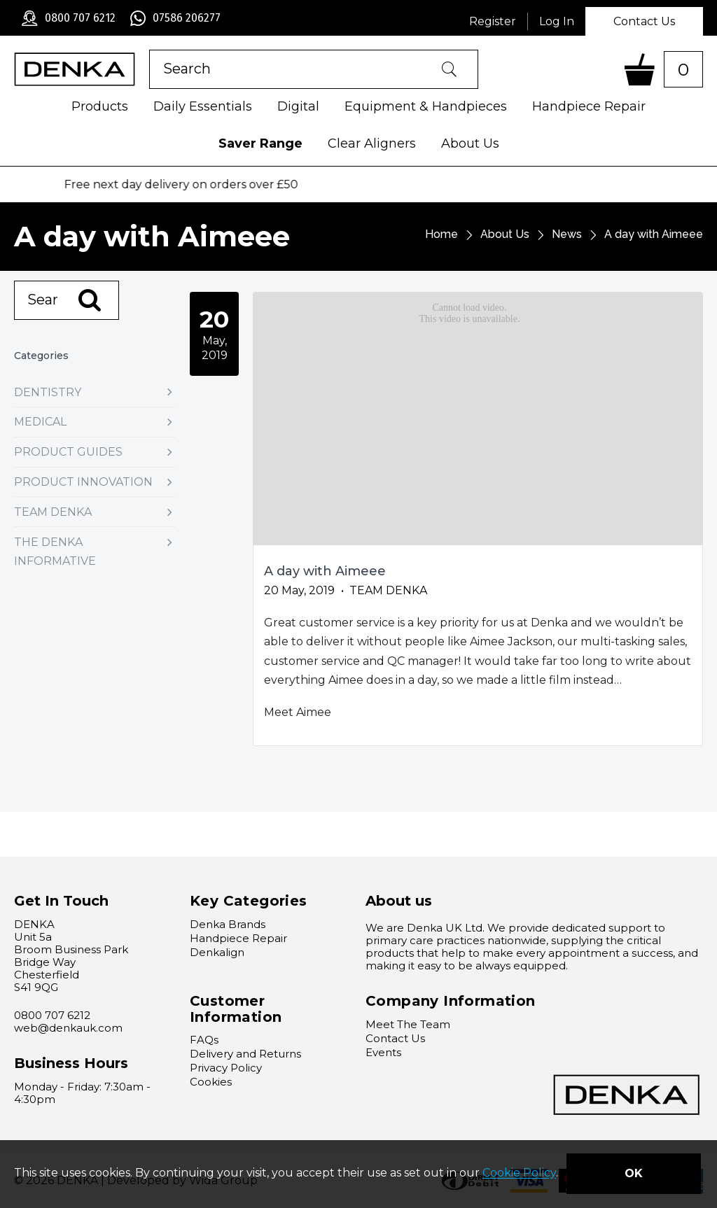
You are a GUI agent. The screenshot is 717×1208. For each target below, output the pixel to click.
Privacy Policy (226, 1067)
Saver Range (260, 143)
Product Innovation (95, 482)
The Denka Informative (95, 551)
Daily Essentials (202, 106)
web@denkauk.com (68, 1027)
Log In (556, 21)
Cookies (211, 1081)
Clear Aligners (372, 143)
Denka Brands (227, 924)
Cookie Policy (519, 1173)
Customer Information (235, 1008)
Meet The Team (408, 1024)
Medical (95, 421)
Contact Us (644, 21)
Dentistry (95, 392)
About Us (470, 143)
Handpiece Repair (589, 106)
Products (99, 106)
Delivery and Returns (245, 1053)
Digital (298, 106)
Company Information (451, 1000)
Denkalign (217, 952)
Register (492, 21)
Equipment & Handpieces (425, 106)
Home (441, 234)
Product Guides (95, 451)
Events (383, 1052)
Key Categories (248, 900)
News (567, 234)
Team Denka (95, 512)
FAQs (204, 1039)
